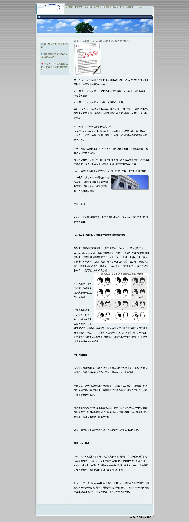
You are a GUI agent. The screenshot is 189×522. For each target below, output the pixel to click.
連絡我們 (129, 7)
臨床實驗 (97, 7)
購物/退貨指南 (118, 7)
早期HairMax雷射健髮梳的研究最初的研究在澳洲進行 (54, 66)
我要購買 (78, 7)
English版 (139, 7)
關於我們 (69, 7)
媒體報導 (107, 7)
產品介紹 (88, 7)
